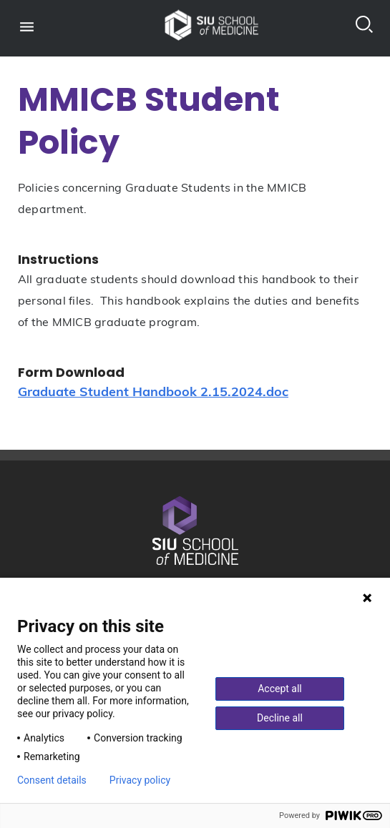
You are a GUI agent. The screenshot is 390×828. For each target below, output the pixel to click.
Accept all (280, 688)
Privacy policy (139, 780)
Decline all (280, 718)
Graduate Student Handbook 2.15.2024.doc (153, 393)
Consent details (52, 780)
